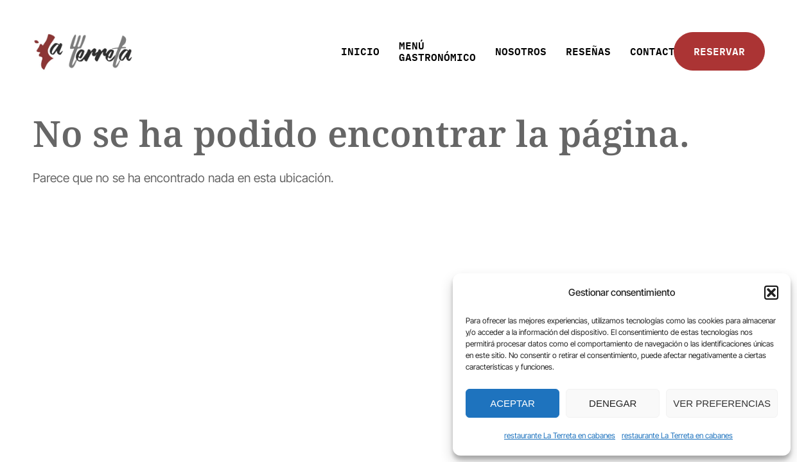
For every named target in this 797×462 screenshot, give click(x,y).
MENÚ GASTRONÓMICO (437, 51)
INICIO (360, 51)
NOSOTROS (521, 51)
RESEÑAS (588, 51)
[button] (771, 292)
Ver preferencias (722, 403)
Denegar (612, 403)
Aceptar (512, 403)
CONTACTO (655, 51)
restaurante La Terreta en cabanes (559, 435)
